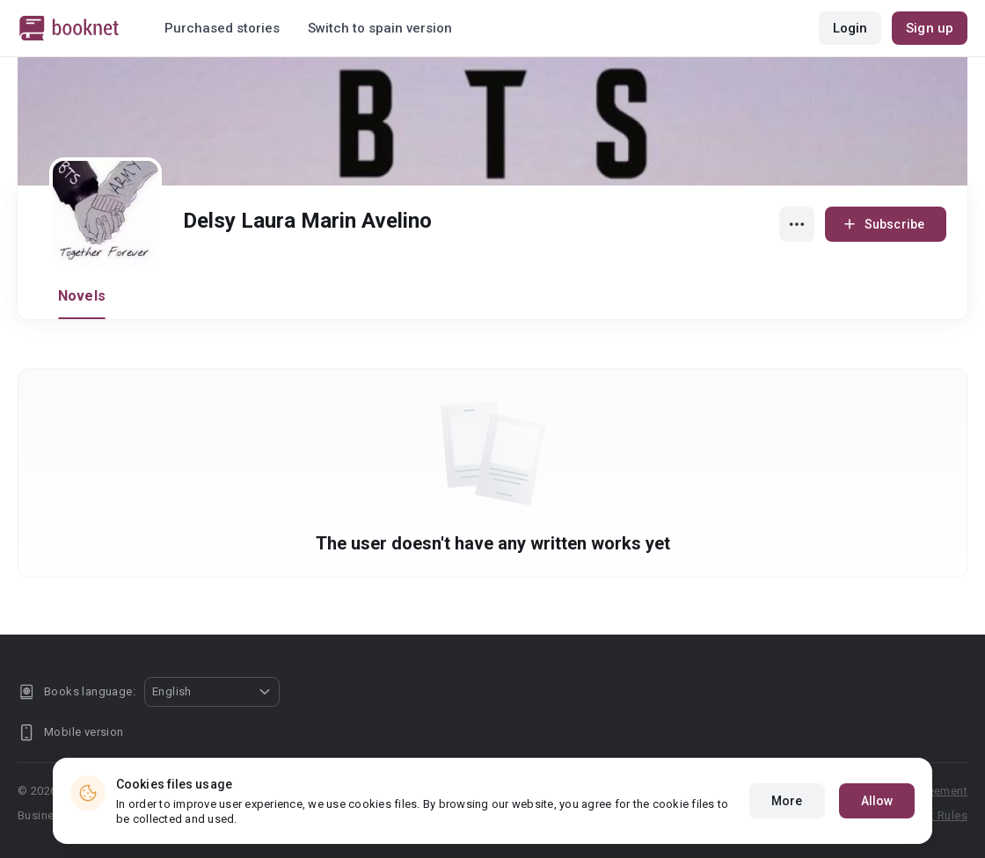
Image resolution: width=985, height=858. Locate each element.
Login (850, 28)
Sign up (929, 28)
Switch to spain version (380, 28)
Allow (877, 801)
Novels (82, 295)
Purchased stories (222, 28)
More (786, 801)
